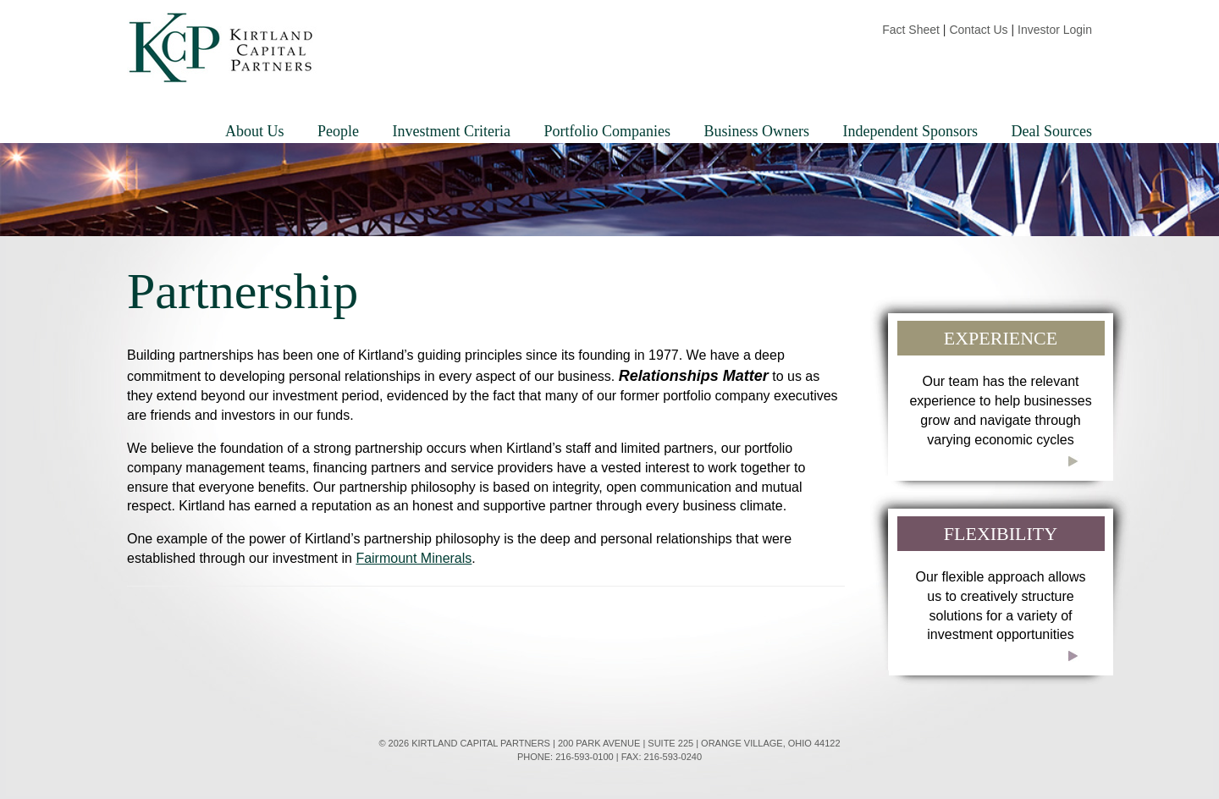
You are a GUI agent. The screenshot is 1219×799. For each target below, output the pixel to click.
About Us (254, 131)
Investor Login (1055, 29)
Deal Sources (1052, 131)
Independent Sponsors (910, 131)
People (338, 131)
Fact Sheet (911, 29)
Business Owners (757, 131)
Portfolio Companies (607, 131)
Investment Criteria (451, 131)
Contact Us (978, 29)
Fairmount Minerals (414, 558)
